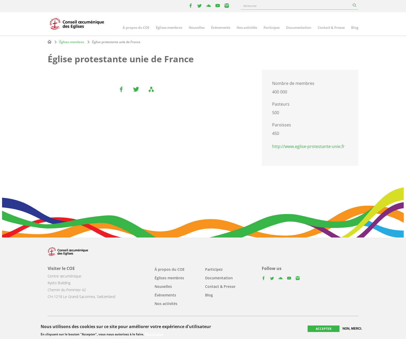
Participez (272, 27)
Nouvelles (197, 27)
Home (49, 42)
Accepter (323, 329)
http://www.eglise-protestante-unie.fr (308, 146)
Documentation (298, 27)
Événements (220, 27)
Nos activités (247, 27)
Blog (354, 27)
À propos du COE (136, 27)
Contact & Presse (331, 27)
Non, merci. (352, 328)
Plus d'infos (154, 334)
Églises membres (169, 27)
